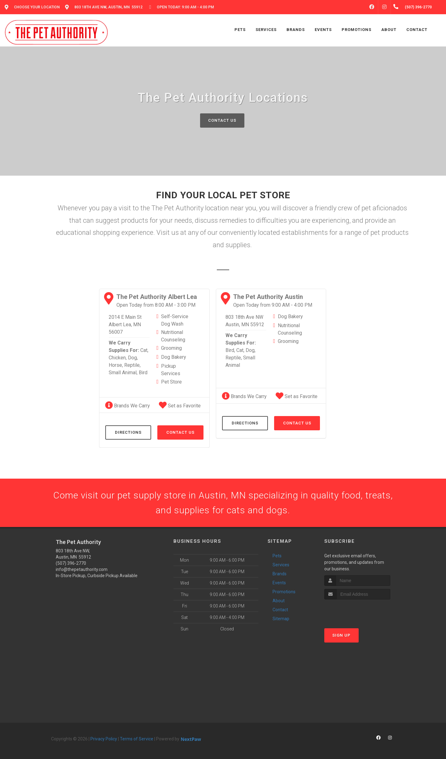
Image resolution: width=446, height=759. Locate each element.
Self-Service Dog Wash (174, 320)
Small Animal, (123, 372)
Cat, (144, 350)
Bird (143, 372)
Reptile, (132, 365)
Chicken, (118, 358)
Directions (128, 432)
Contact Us (222, 120)
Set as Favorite (180, 406)
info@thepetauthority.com (81, 569)
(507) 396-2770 (71, 563)
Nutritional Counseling (173, 336)
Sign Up (341, 635)
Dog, (133, 358)
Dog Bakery (173, 357)
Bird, (230, 350)
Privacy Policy (103, 738)
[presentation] (357, 611)
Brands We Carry (127, 406)
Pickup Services (170, 369)
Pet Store (171, 382)
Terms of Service (136, 738)
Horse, (116, 365)
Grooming (171, 348)
